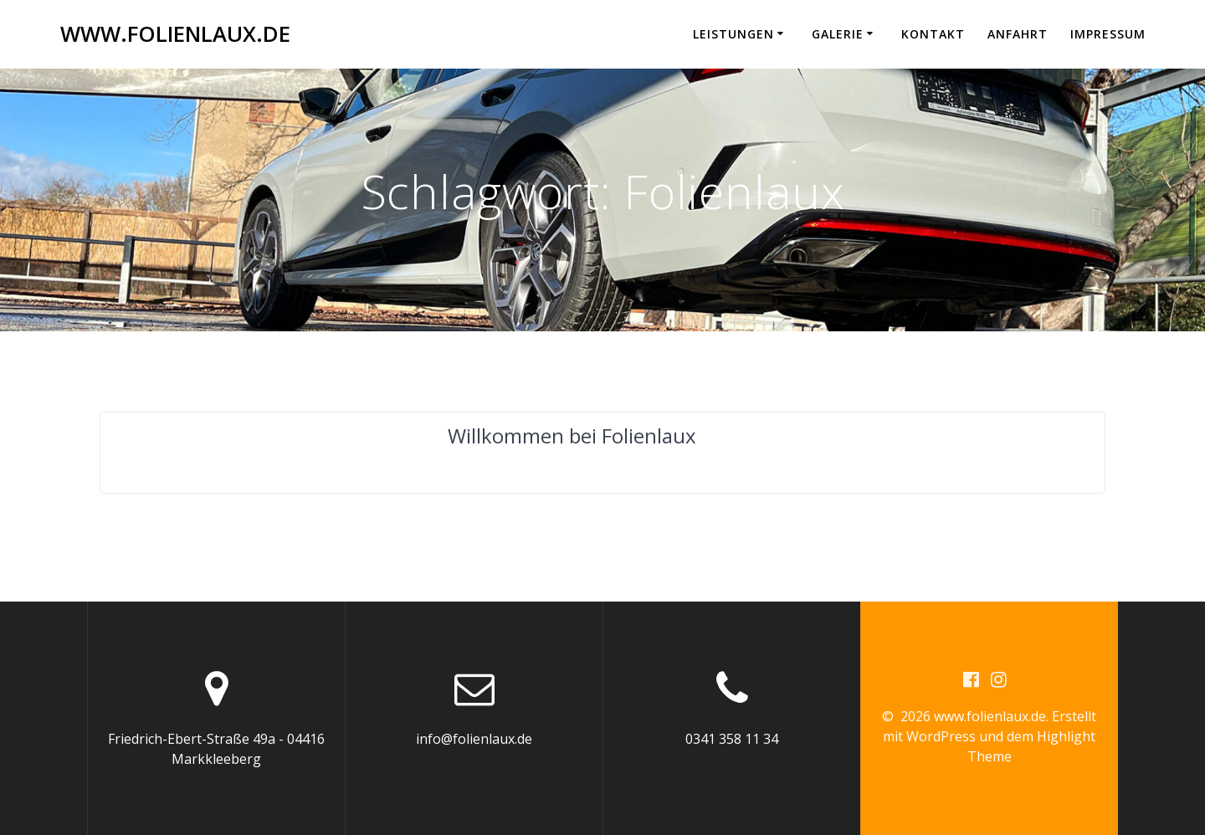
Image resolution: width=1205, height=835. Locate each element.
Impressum (1108, 34)
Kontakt (933, 34)
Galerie (838, 34)
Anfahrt (1017, 34)
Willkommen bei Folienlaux (572, 435)
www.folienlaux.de (175, 34)
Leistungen (733, 34)
